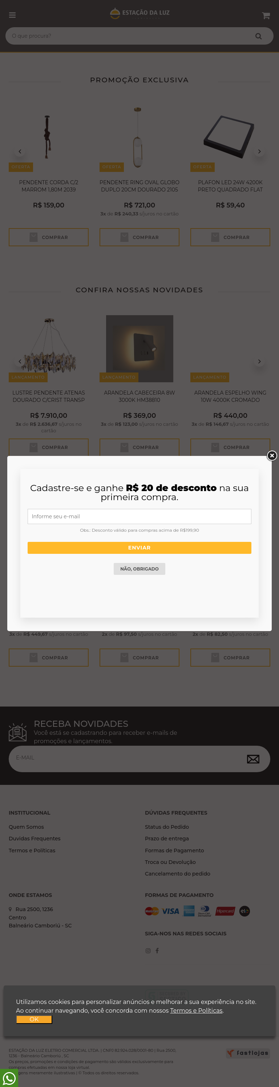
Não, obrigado (139, 569)
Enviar (139, 547)
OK (34, 1019)
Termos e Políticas (196, 1010)
